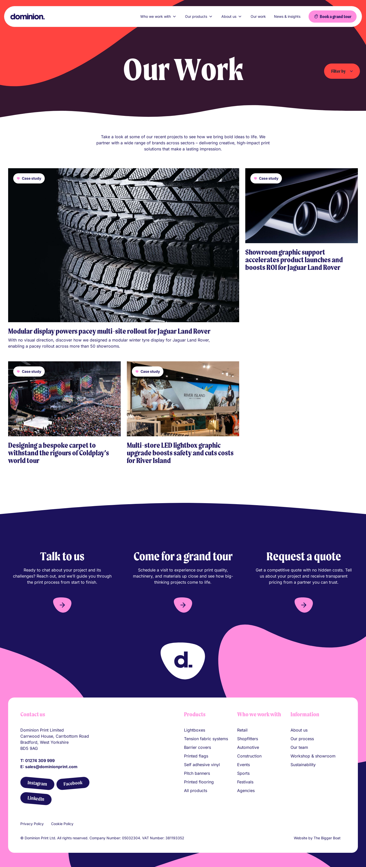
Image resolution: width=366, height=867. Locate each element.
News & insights (287, 16)
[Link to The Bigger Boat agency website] (344, 838)
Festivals (245, 781)
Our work (258, 16)
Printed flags (196, 755)
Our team (299, 747)
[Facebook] (73, 783)
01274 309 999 (40, 760)
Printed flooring (199, 781)
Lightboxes (194, 730)
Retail (242, 730)
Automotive (248, 747)
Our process (302, 738)
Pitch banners (197, 773)
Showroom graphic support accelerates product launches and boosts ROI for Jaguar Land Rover (294, 259)
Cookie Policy (62, 824)
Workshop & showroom (313, 755)
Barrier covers (197, 747)
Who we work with (158, 16)
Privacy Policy (32, 824)
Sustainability (303, 764)
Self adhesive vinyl (202, 764)
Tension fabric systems (206, 738)
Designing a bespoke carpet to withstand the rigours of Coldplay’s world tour (58, 452)
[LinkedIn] (36, 799)
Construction (249, 755)
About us (231, 16)
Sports (243, 773)
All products (195, 790)
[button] (62, 605)
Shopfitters (247, 738)
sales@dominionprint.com (51, 766)
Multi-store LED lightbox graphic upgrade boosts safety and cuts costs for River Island (180, 452)
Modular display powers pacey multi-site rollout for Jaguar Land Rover (109, 331)
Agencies (246, 790)
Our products (199, 16)
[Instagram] (37, 783)
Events (243, 764)
